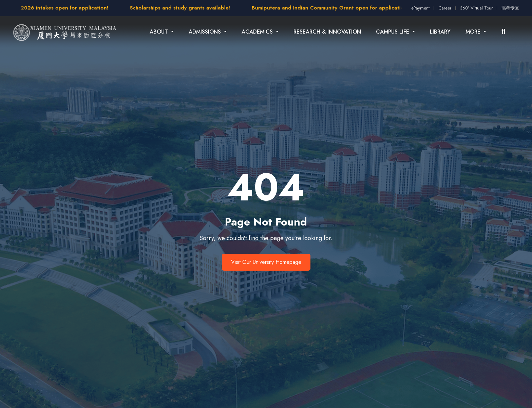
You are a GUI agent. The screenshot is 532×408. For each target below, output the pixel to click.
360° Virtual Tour (476, 8)
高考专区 (510, 8)
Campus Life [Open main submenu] (393, 32)
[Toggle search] (503, 32)
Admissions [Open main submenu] (206, 32)
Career (444, 8)
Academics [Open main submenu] (258, 32)
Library (440, 32)
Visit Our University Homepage (266, 262)
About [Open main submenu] (160, 32)
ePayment (420, 8)
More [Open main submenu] (474, 32)
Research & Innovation (327, 32)
